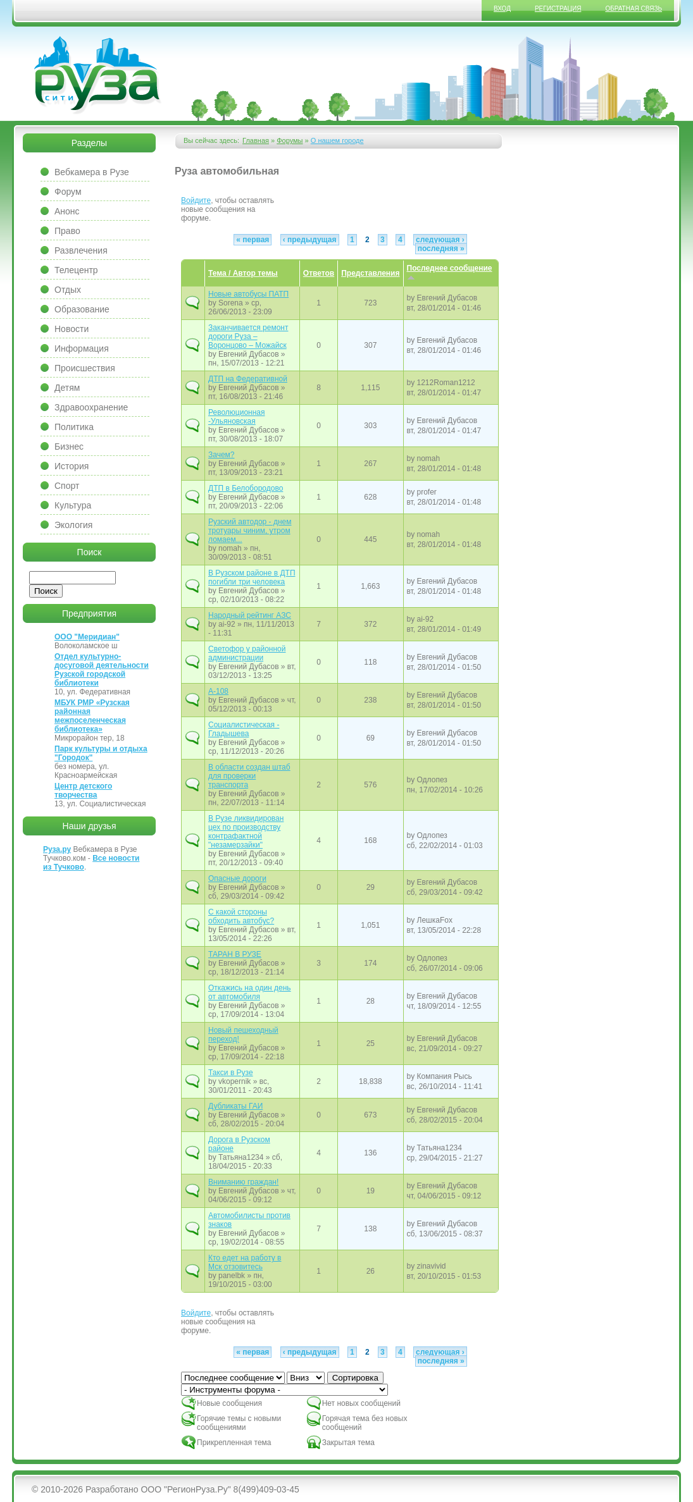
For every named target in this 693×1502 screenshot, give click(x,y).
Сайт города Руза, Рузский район (98, 75)
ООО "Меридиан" (87, 636)
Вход (502, 8)
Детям (67, 388)
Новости (71, 329)
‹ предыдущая (310, 239)
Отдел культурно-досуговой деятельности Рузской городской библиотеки (101, 669)
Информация (81, 348)
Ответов (318, 273)
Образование (81, 309)
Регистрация (558, 8)
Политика (74, 427)
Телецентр (76, 270)
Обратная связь (633, 8)
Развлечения (81, 250)
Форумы (290, 140)
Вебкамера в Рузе (91, 172)
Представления (370, 273)
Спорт (66, 486)
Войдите (196, 200)
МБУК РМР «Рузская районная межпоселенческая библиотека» (92, 716)
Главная (255, 140)
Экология (73, 525)
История (71, 466)
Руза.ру (57, 849)
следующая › (440, 239)
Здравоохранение (91, 407)
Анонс (67, 211)
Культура (72, 505)
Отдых (67, 290)
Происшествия (84, 368)
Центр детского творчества (83, 790)
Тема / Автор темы (243, 273)
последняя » (441, 248)
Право (67, 231)
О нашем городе (337, 140)
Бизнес (69, 446)
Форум (68, 192)
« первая (252, 239)
